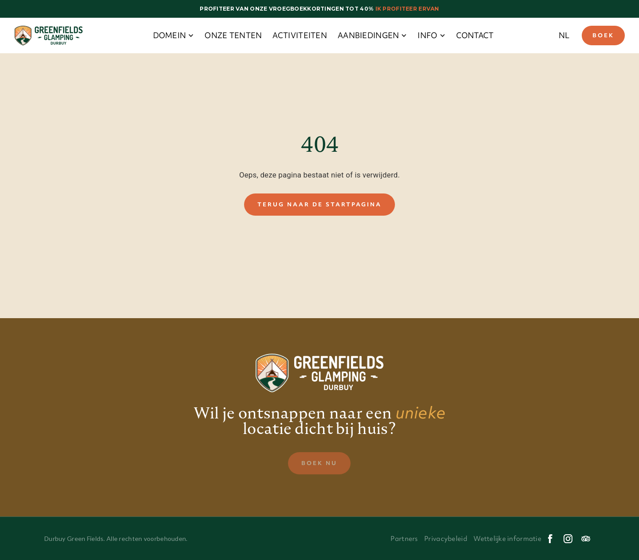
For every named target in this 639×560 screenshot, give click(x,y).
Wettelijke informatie (507, 538)
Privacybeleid (445, 538)
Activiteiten (299, 35)
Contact (475, 35)
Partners (404, 538)
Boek (603, 35)
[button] (173, 35)
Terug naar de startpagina (319, 204)
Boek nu (319, 463)
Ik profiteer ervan (406, 8)
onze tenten (233, 35)
